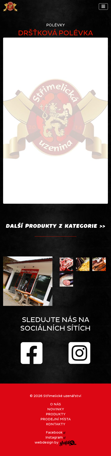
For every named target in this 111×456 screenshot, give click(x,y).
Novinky (55, 409)
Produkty (55, 414)
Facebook (55, 432)
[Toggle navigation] (103, 6)
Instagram (55, 437)
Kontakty (55, 424)
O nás (55, 404)
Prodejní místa (55, 419)
